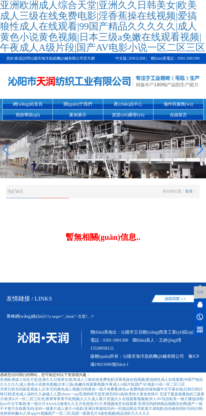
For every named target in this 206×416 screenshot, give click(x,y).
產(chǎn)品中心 (128, 104)
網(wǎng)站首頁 (28, 104)
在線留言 (178, 115)
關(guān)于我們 (78, 104)
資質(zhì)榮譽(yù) (128, 115)
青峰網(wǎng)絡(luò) (25, 316)
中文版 (121, 58)
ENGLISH (137, 58)
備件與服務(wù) (178, 104)
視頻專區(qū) (28, 115)
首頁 (189, 191)
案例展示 (77, 115)
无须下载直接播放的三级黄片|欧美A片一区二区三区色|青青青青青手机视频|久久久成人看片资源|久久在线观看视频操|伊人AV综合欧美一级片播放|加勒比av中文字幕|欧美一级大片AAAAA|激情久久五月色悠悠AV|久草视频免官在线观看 (102, 399)
